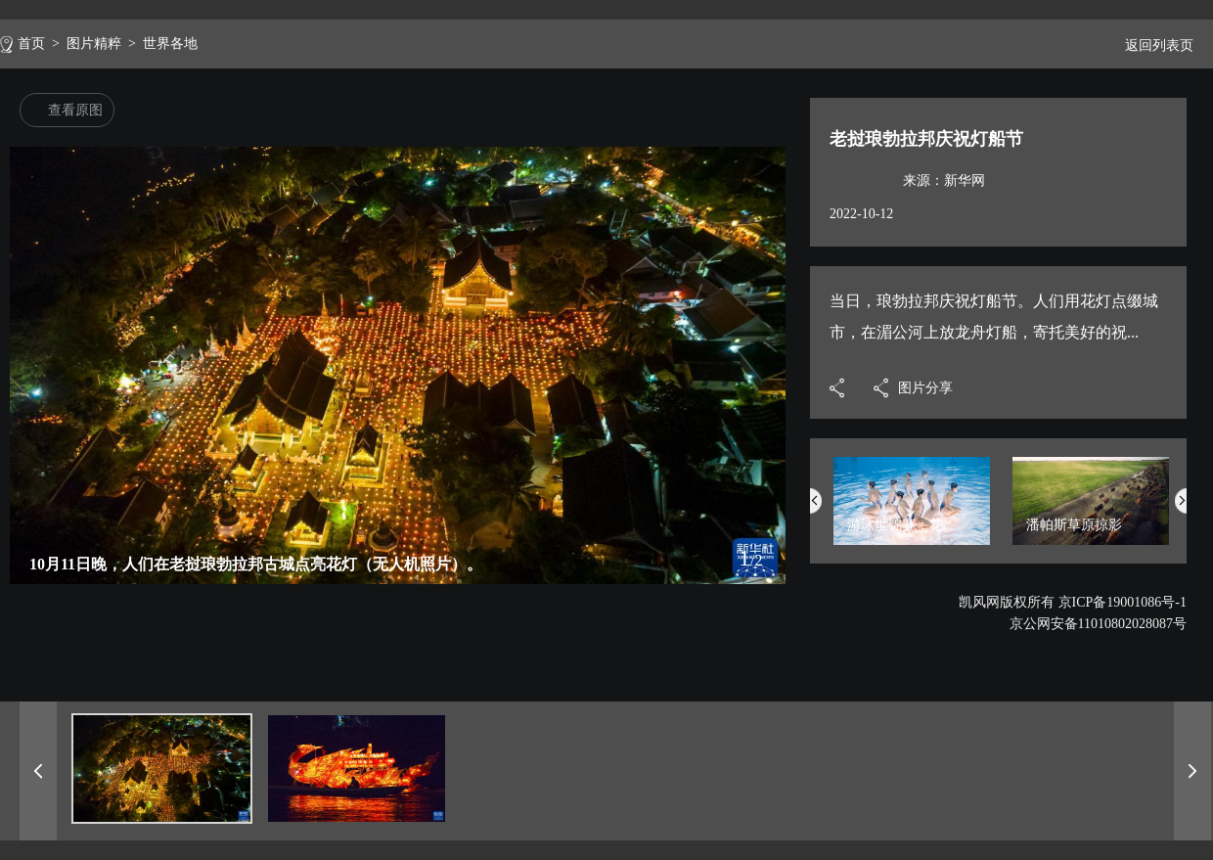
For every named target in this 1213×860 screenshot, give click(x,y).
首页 (31, 43)
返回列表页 (1151, 45)
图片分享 (925, 388)
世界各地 (170, 43)
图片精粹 (94, 43)
